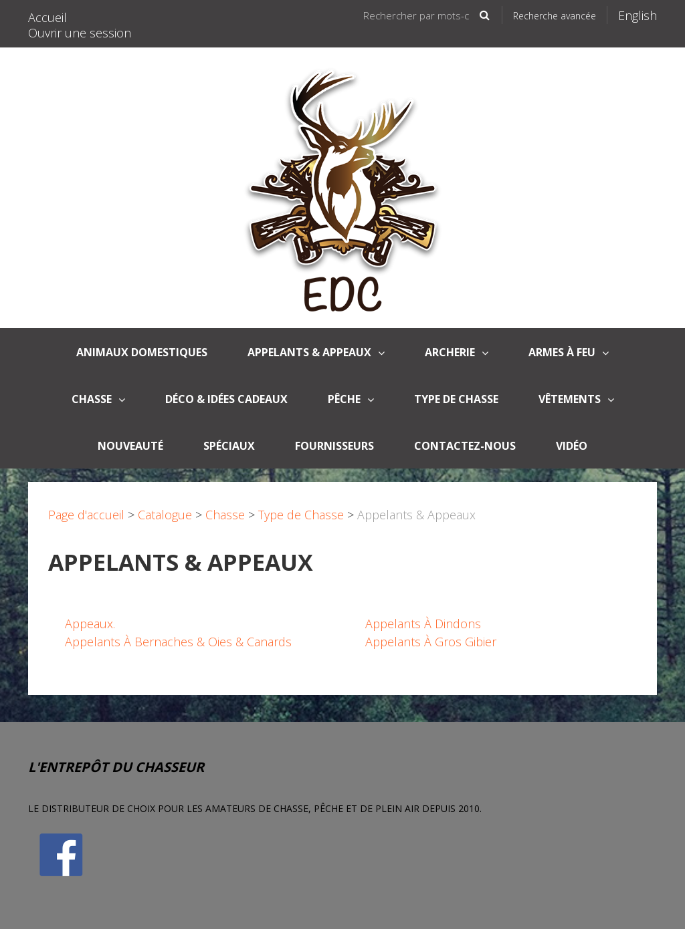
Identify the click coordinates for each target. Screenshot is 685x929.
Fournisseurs (334, 445)
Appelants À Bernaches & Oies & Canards (178, 642)
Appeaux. (90, 624)
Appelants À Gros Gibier (430, 642)
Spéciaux (229, 445)
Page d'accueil (86, 515)
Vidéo (571, 445)
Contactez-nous (465, 445)
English (637, 15)
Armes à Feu (568, 352)
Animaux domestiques (141, 352)
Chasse (98, 399)
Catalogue (165, 515)
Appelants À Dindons (423, 624)
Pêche (351, 399)
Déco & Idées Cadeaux (226, 399)
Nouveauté (130, 445)
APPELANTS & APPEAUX (316, 352)
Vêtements (576, 399)
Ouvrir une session (79, 33)
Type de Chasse (456, 399)
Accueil (47, 17)
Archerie (456, 352)
